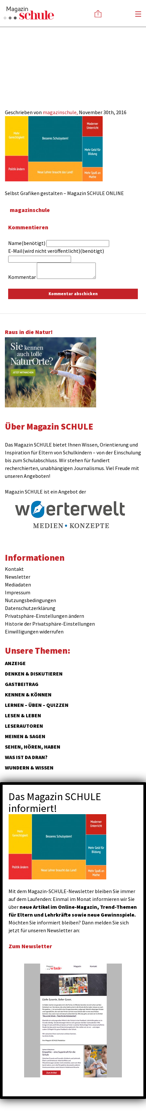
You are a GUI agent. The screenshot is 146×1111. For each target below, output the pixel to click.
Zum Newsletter (30, 946)
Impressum (17, 592)
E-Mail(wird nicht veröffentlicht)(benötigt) (56, 251)
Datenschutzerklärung (30, 608)
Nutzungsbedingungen (30, 600)
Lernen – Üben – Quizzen (36, 705)
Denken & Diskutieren (34, 673)
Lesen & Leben (23, 715)
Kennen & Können (28, 694)
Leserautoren (24, 726)
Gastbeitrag (21, 684)
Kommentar (22, 277)
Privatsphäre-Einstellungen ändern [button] (44, 616)
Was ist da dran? (26, 757)
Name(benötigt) (26, 243)
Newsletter (17, 576)
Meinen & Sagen (25, 736)
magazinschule (30, 210)
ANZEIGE (15, 663)
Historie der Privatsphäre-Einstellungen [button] (50, 623)
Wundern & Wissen (29, 767)
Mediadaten (18, 584)
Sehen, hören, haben (32, 746)
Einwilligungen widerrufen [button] (34, 631)
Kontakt (14, 569)
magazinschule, (61, 112)
